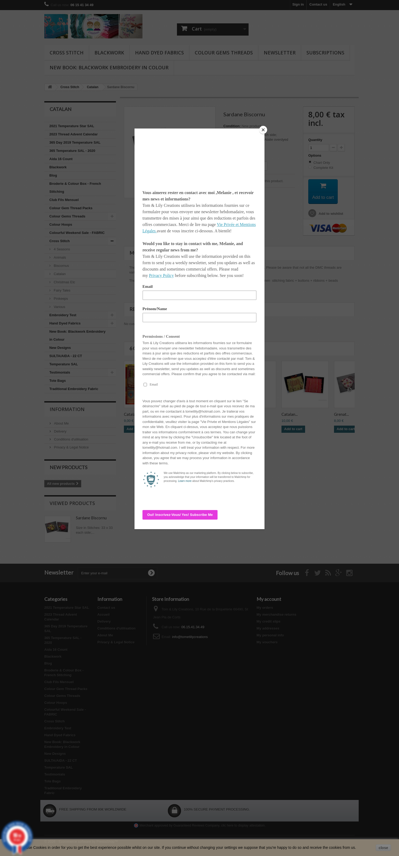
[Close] (263, 130)
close (383, 848)
